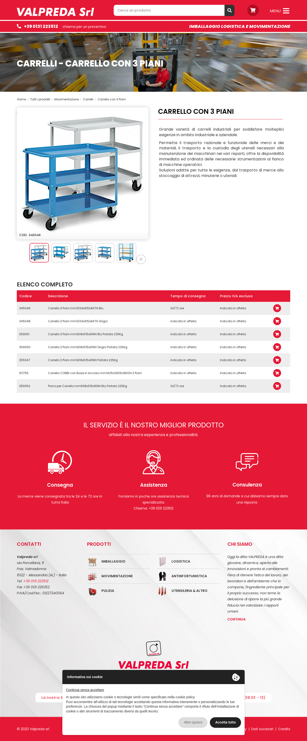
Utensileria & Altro (189, 590)
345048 (24, 321)
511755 (24, 373)
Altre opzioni (193, 722)
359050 (24, 347)
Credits (284, 729)
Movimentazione (117, 576)
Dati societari (262, 729)
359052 (24, 386)
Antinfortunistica (189, 576)
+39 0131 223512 (41, 26)
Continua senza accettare (85, 690)
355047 (24, 360)
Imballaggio (113, 561)
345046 (24, 308)
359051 (24, 334)
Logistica (180, 561)
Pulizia (107, 590)
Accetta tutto (225, 722)
